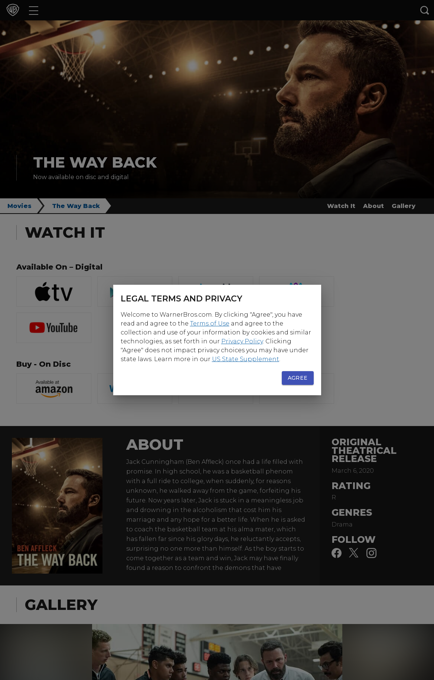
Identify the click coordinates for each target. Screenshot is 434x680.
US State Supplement (245, 359)
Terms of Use (209, 323)
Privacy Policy (242, 341)
